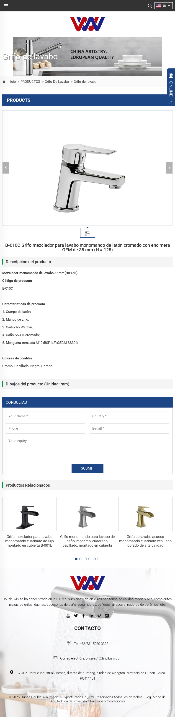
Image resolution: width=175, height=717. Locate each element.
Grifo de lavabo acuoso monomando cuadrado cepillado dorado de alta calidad (145, 541)
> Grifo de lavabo (83, 82)
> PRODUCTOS (28, 82)
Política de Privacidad (73, 701)
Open (171, 88)
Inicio (12, 82)
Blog (147, 697)
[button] (76, 559)
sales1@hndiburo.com (105, 658)
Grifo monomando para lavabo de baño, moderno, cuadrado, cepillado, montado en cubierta (87, 541)
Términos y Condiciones (107, 701)
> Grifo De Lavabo (55, 82)
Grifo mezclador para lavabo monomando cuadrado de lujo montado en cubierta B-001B (29, 541)
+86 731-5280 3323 (94, 644)
